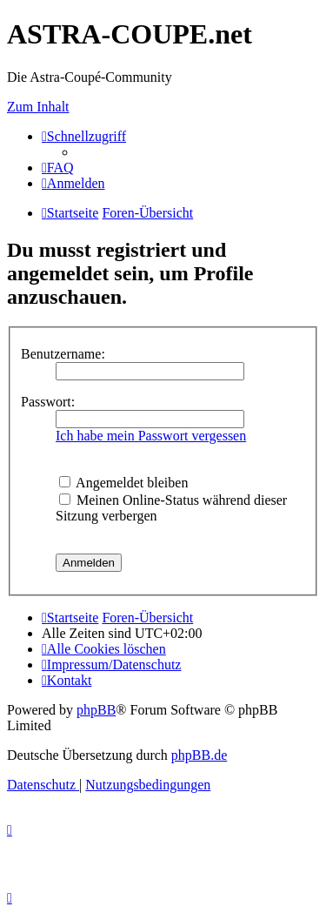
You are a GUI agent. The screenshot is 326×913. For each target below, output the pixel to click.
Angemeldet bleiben (123, 482)
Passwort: (48, 401)
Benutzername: (63, 353)
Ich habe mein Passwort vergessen (151, 435)
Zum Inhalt (38, 106)
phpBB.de (199, 755)
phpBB (96, 709)
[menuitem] (58, 167)
